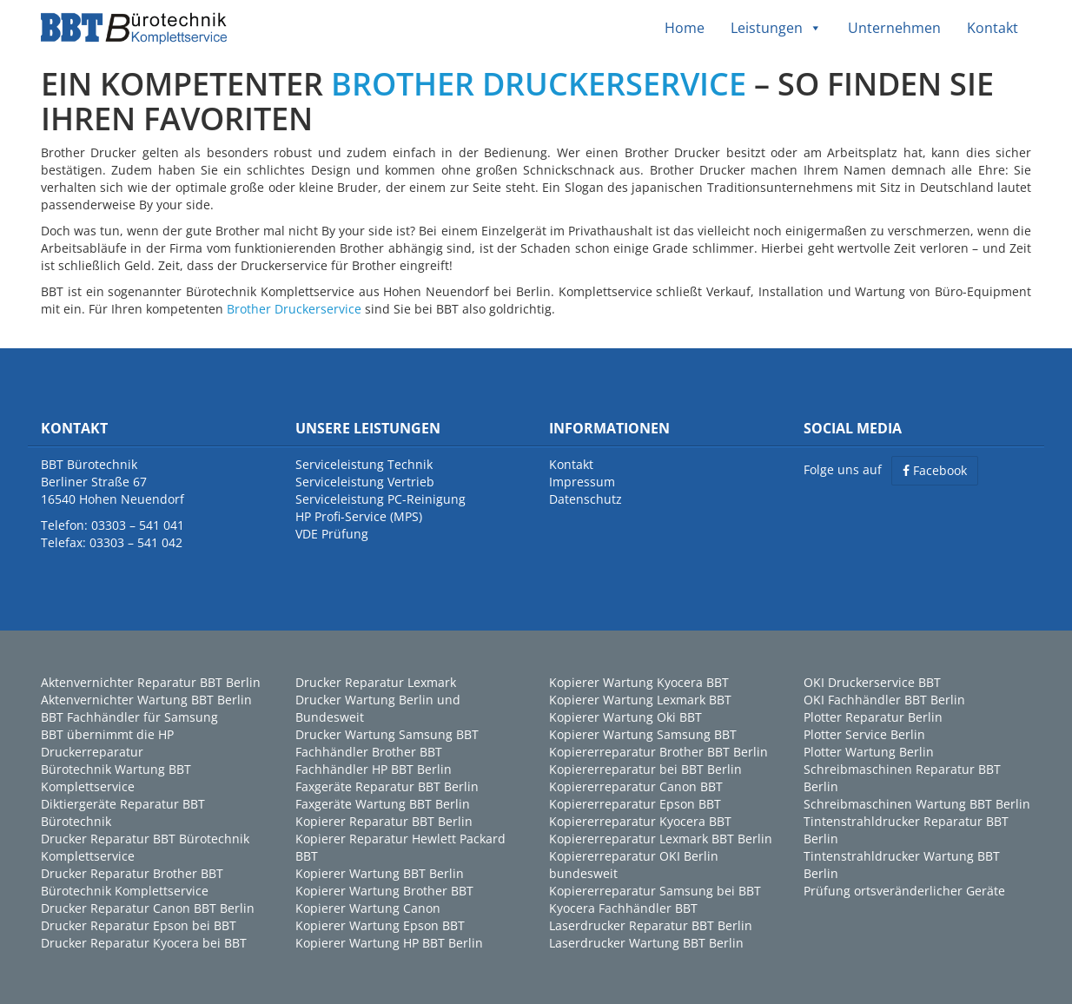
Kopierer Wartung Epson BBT (380, 925)
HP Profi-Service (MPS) (358, 516)
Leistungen (776, 27)
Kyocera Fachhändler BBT (623, 908)
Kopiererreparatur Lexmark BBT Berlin (660, 838)
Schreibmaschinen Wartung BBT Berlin (917, 804)
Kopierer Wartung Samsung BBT (643, 734)
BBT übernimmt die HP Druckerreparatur (107, 743)
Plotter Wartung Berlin (869, 751)
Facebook (935, 470)
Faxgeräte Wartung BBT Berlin (382, 804)
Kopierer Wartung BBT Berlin (379, 873)
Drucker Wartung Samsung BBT (387, 734)
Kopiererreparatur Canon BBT (636, 786)
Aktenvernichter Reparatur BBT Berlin (151, 682)
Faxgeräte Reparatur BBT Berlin (387, 786)
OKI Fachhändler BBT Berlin (884, 699)
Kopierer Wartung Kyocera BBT (639, 682)
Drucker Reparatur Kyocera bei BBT (144, 943)
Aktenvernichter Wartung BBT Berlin (146, 699)
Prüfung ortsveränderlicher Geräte (904, 890)
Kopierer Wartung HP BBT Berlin (389, 943)
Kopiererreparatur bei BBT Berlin (645, 769)
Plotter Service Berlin (864, 734)
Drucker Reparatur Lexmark (375, 682)
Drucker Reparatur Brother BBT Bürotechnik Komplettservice (132, 882)
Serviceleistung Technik (364, 464)
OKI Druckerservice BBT (872, 682)
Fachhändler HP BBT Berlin (373, 769)
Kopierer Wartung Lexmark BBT (640, 699)
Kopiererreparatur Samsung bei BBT (655, 890)
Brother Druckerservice (294, 309)
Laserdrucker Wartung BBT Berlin (646, 943)
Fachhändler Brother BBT (368, 751)
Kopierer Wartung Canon (367, 908)
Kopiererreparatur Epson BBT (635, 804)
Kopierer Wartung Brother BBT (384, 890)
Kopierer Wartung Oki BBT (625, 717)
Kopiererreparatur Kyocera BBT (640, 821)
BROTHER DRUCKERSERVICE (538, 84)
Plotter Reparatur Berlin (873, 717)
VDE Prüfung (331, 533)
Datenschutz (585, 499)
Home (685, 27)
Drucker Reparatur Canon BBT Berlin (148, 908)
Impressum (582, 481)
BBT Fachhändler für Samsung (129, 717)
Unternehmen (894, 27)
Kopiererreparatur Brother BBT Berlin (658, 751)
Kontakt (992, 27)
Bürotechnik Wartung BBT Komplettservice (116, 778)
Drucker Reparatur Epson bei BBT (138, 925)
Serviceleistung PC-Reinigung (380, 499)
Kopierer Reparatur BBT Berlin (384, 821)
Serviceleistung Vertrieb (364, 481)
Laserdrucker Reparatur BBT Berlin (650, 925)
